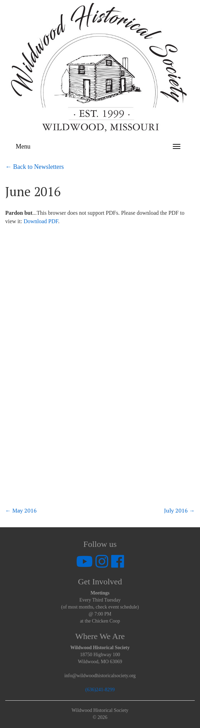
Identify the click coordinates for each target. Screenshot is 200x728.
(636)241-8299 (100, 689)
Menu (23, 146)
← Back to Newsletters (34, 166)
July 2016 (179, 510)
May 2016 (21, 510)
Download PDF (40, 221)
